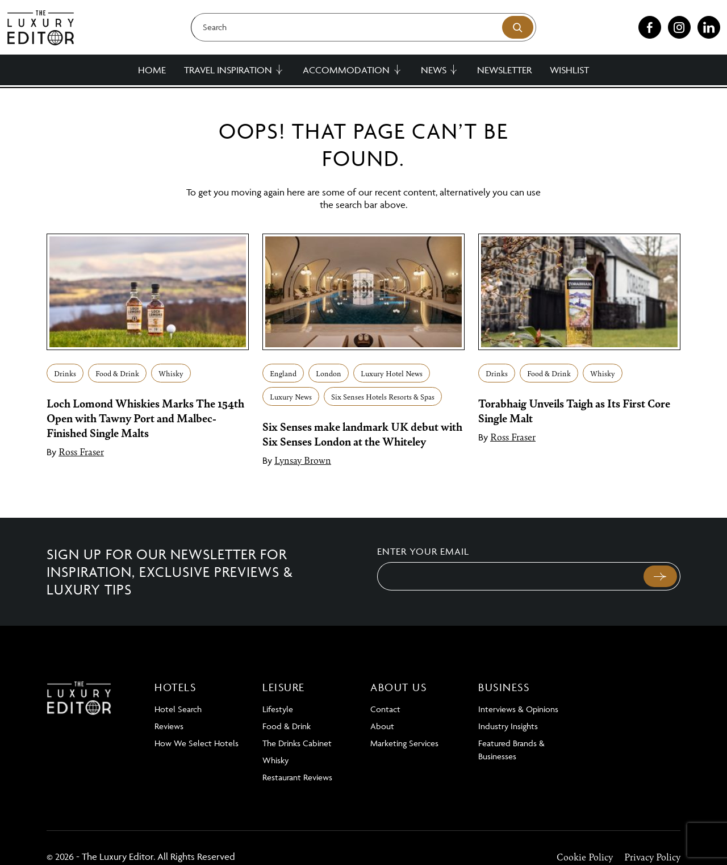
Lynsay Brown (302, 460)
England (283, 373)
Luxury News (291, 396)
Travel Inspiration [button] (228, 70)
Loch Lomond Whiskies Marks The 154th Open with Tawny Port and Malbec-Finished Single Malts (145, 417)
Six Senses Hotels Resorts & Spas (382, 396)
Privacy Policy (652, 856)
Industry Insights (508, 726)
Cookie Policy (585, 856)
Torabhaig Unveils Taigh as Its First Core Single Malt (574, 410)
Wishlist (569, 70)
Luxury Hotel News (392, 373)
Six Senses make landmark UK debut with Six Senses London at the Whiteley (362, 433)
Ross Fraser (81, 451)
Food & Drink (117, 373)
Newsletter (504, 70)
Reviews (168, 726)
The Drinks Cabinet (297, 743)
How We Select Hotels (196, 743)
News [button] (433, 70)
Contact (385, 709)
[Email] (509, 576)
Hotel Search (178, 709)
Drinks (65, 373)
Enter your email (423, 551)
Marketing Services (404, 743)
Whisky (170, 373)
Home (152, 70)
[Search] (363, 27)
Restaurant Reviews (297, 777)
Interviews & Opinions (518, 709)
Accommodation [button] (346, 70)
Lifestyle (277, 709)
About (382, 726)
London (328, 373)
